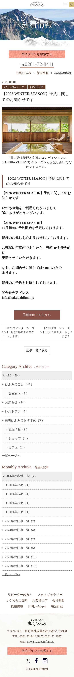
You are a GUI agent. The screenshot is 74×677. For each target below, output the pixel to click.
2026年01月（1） (18, 512)
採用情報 (17, 606)
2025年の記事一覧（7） (19, 521)
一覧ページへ (11, 455)
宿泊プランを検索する (37, 54)
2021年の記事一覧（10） (20, 557)
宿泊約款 (57, 606)
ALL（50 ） (11, 375)
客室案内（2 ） (17, 393)
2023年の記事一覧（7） (19, 539)
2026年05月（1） (18, 485)
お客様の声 (40, 600)
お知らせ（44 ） (14, 402)
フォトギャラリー (49, 594)
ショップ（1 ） (18, 438)
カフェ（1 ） (16, 447)
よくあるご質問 (16, 600)
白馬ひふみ (23, 73)
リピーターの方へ (20, 594)
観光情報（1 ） (17, 429)
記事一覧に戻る (37, 350)
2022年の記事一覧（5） (19, 548)
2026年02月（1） (18, 503)
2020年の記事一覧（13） (20, 566)
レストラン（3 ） (15, 411)
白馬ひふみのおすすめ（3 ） (23, 420)
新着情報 (43, 73)
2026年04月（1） (18, 494)
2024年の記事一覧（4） (19, 530)
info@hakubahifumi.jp (40, 641)
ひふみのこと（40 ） (18, 384)
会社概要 (58, 600)
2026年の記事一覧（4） (19, 476)
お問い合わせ (37, 606)
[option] (37, 130)
